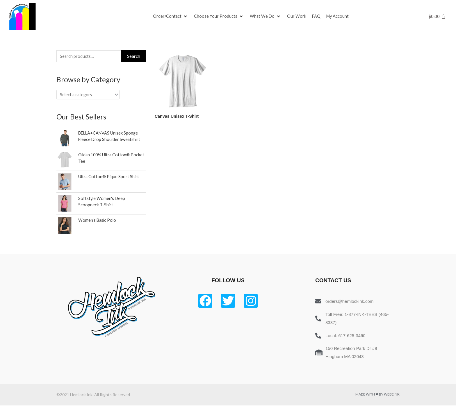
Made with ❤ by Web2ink (377, 395)
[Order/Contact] (171, 16)
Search (133, 56)
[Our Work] (297, 16)
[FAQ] (317, 16)
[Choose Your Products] (219, 16)
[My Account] (339, 16)
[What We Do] (266, 16)
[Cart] (436, 16)
